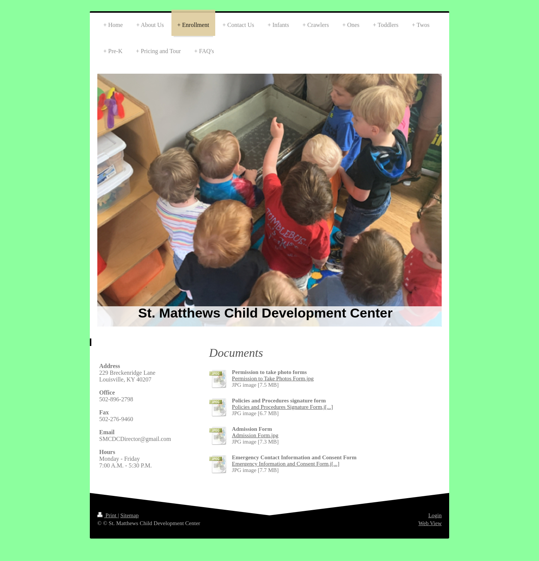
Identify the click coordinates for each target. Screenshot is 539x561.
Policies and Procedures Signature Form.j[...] (282, 407)
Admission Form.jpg (255, 435)
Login (435, 515)
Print (107, 515)
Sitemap (129, 515)
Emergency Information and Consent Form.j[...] (285, 464)
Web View (430, 523)
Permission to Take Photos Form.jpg (273, 378)
